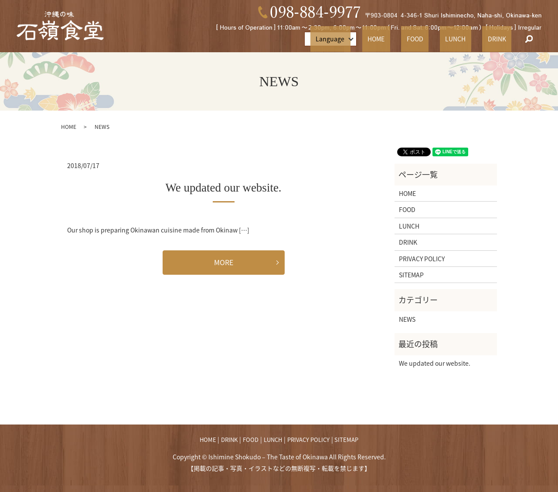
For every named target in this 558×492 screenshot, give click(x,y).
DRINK (502, 38)
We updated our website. (223, 187)
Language (373, 38)
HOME (413, 38)
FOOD (442, 38)
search (529, 39)
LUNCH (472, 38)
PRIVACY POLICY (422, 258)
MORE (223, 262)
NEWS (407, 319)
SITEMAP (411, 274)
